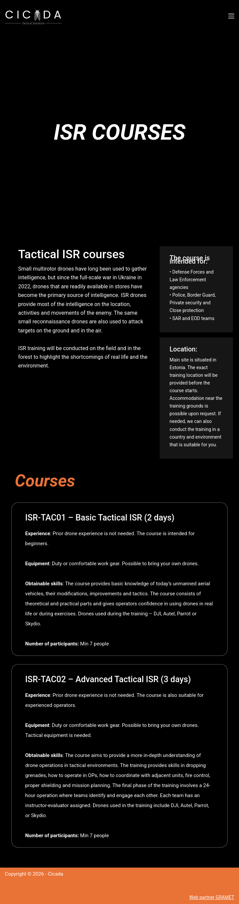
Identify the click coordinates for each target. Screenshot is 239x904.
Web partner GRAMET (210, 897)
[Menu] (231, 16)
